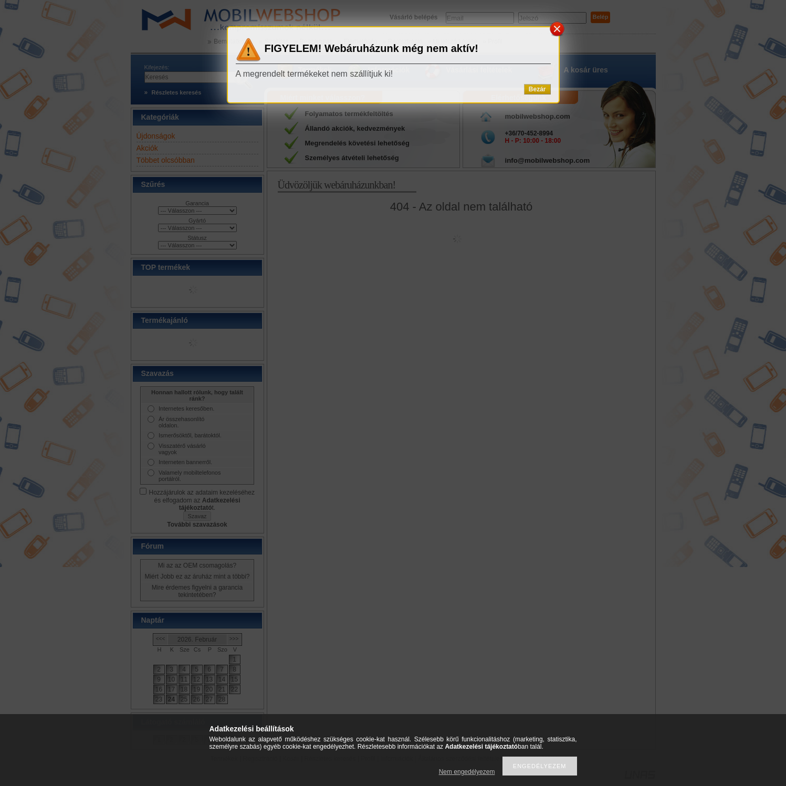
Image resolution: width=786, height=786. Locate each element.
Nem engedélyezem (467, 771)
